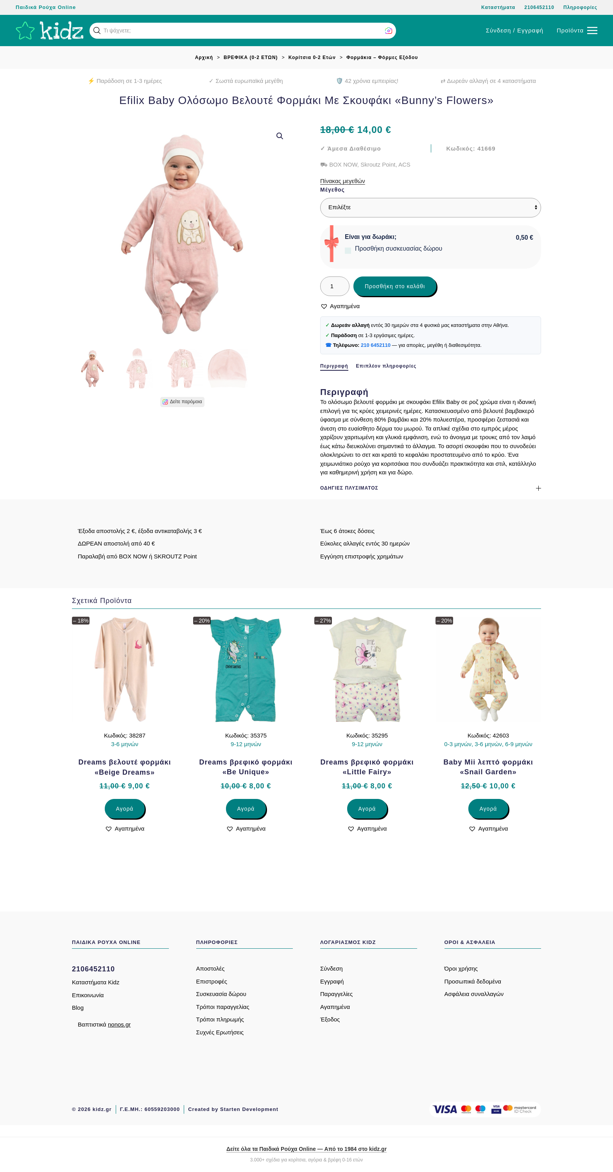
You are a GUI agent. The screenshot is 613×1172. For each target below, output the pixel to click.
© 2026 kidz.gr (92, 1109)
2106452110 (539, 7)
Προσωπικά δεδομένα (473, 981)
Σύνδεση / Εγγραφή (514, 30)
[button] (96, 30)
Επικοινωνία (88, 995)
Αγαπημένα (335, 1006)
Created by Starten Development (233, 1109)
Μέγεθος (332, 190)
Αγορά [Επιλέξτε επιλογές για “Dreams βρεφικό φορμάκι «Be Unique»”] (246, 809)
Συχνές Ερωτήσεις (220, 1032)
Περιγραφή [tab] (334, 366)
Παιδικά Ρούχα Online (46, 7)
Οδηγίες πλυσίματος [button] (430, 488)
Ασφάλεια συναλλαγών (474, 994)
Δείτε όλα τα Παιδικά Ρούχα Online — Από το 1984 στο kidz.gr (306, 1149)
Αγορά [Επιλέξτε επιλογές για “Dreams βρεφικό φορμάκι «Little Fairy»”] (367, 809)
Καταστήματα (498, 7)
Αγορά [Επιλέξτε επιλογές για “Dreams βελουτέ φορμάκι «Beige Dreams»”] (125, 809)
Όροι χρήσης (461, 968)
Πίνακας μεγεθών (342, 181)
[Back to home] (50, 30)
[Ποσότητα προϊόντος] (335, 286)
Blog (78, 1007)
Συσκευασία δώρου (221, 994)
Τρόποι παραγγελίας (222, 1006)
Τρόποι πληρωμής (220, 1019)
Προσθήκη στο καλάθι (395, 286)
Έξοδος (330, 1019)
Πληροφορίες (580, 7)
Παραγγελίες (336, 994)
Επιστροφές (211, 981)
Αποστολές (210, 968)
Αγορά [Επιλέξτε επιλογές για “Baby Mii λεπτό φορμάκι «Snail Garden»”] (488, 809)
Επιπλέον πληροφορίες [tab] (386, 366)
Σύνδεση (331, 968)
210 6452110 (376, 345)
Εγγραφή (332, 981)
